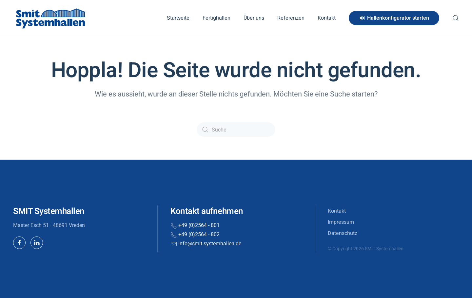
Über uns (254, 18)
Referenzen (291, 18)
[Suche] (236, 129)
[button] (455, 18)
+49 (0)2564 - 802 (199, 234)
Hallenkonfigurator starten (394, 18)
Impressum (341, 222)
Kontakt (327, 18)
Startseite (178, 18)
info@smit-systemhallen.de (209, 243)
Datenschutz (342, 233)
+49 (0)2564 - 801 (199, 225)
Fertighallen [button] (216, 18)
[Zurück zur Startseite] (50, 18)
